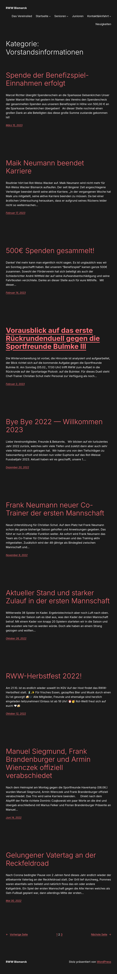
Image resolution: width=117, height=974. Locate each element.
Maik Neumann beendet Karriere (45, 167)
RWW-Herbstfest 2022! (44, 676)
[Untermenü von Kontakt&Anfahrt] (110, 16)
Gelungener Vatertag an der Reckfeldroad (51, 859)
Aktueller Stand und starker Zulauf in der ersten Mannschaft (58, 597)
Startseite (42, 16)
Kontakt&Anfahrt (98, 16)
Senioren (60, 16)
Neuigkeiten (103, 24)
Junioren (77, 16)
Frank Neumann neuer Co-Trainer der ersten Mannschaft (55, 509)
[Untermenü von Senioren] (67, 16)
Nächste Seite (101, 935)
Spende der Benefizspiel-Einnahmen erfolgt (47, 79)
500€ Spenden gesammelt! (50, 251)
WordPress (104, 961)
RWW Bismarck (16, 8)
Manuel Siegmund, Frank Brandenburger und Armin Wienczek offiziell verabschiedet (48, 763)
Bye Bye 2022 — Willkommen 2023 (54, 426)
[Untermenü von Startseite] (50, 16)
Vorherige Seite (17, 935)
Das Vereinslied (22, 16)
